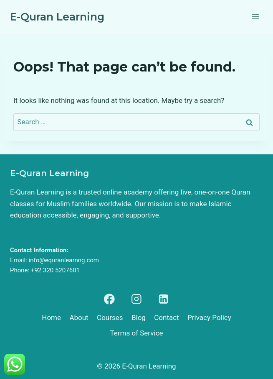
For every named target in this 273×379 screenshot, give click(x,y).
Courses (110, 317)
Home (51, 317)
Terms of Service (136, 333)
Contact (166, 317)
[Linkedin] (163, 299)
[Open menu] (255, 16)
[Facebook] (109, 299)
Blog (138, 317)
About (78, 317)
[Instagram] (136, 299)
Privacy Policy (209, 317)
